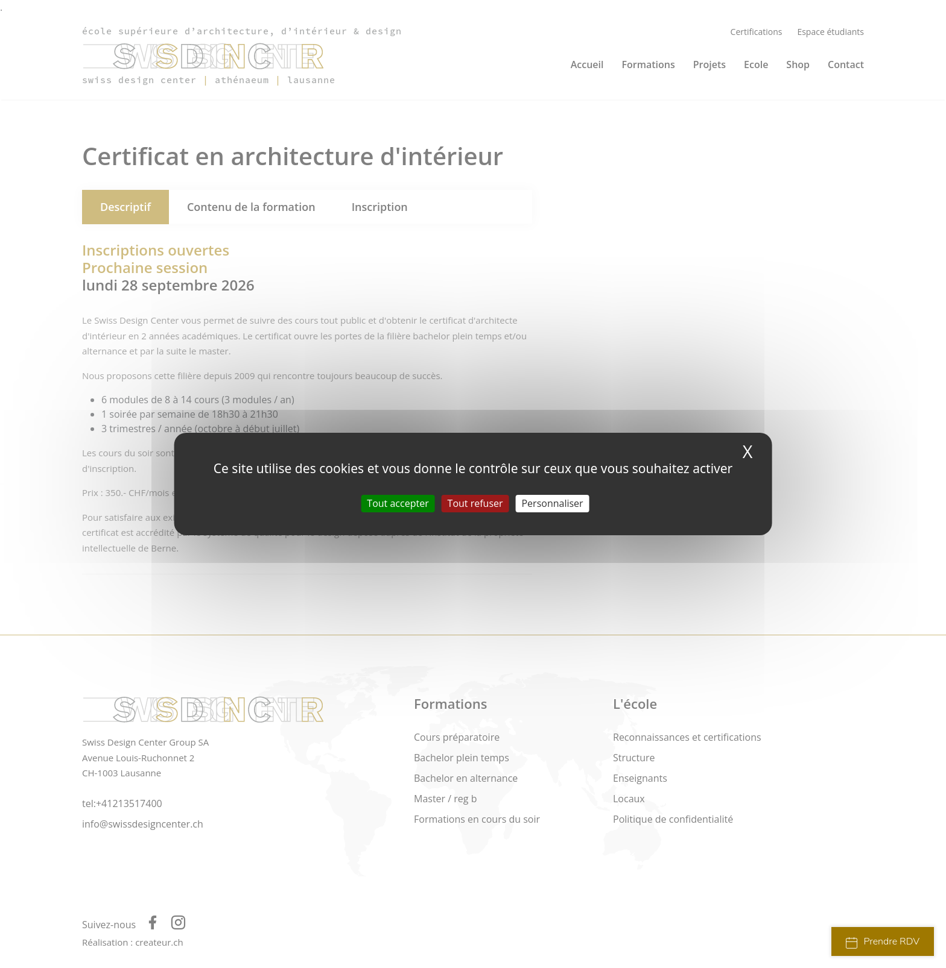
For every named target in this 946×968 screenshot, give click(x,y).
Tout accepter (397, 503)
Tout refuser (475, 503)
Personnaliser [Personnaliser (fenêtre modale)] (552, 503)
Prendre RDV (882, 942)
